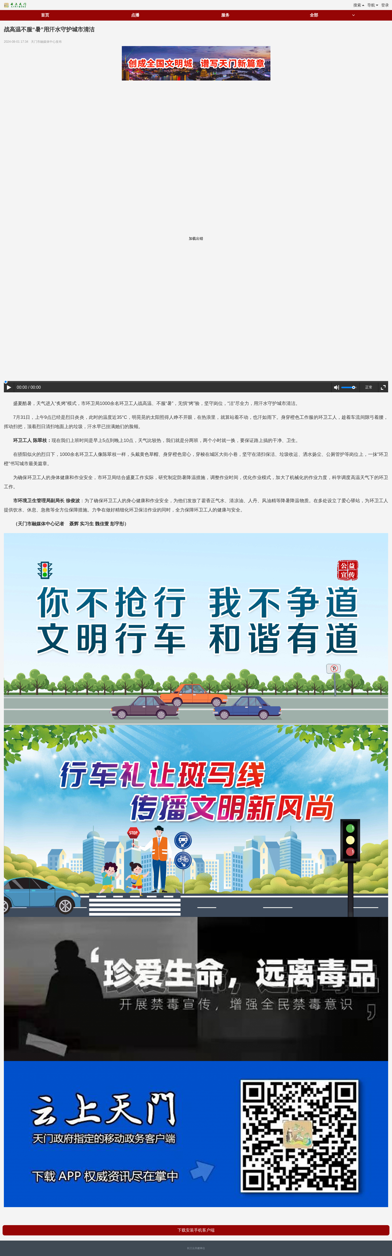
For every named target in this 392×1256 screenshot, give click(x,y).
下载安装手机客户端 (196, 1230)
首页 (45, 15)
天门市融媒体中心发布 (47, 41)
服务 (225, 15)
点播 (135, 15)
